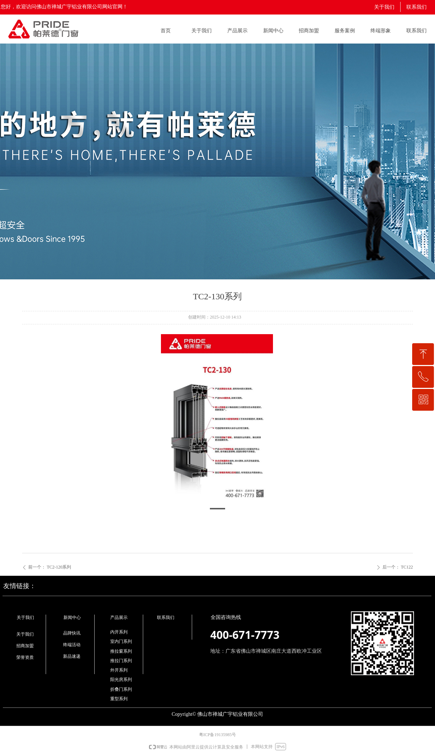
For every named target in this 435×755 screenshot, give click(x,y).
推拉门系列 (121, 660)
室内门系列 (121, 641)
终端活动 (71, 644)
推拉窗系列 (121, 651)
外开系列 (119, 670)
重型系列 (119, 698)
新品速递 (71, 656)
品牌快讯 (71, 633)
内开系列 (119, 632)
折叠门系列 (121, 689)
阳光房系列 (121, 679)
